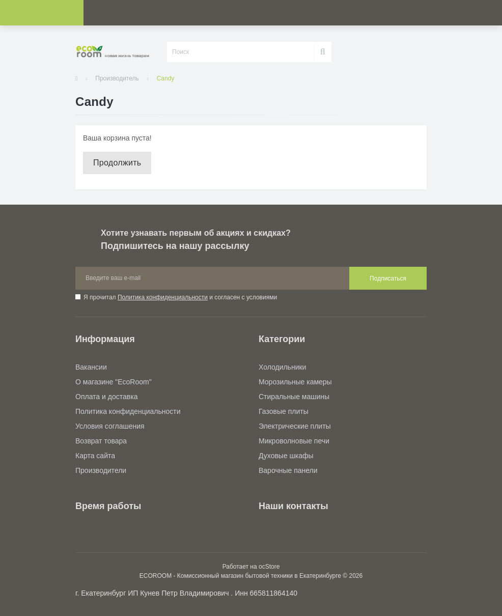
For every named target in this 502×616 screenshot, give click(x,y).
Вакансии (91, 367)
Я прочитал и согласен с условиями (180, 297)
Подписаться (388, 278)
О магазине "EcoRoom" (113, 382)
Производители (100, 470)
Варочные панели (288, 470)
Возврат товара (101, 441)
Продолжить (117, 162)
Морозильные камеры (295, 382)
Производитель (116, 78)
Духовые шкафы (286, 456)
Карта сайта (95, 456)
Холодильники (282, 367)
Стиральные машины (294, 397)
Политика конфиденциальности (163, 297)
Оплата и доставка (106, 397)
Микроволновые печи (294, 441)
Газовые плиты (284, 411)
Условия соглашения (110, 426)
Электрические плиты (295, 426)
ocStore (269, 566)
